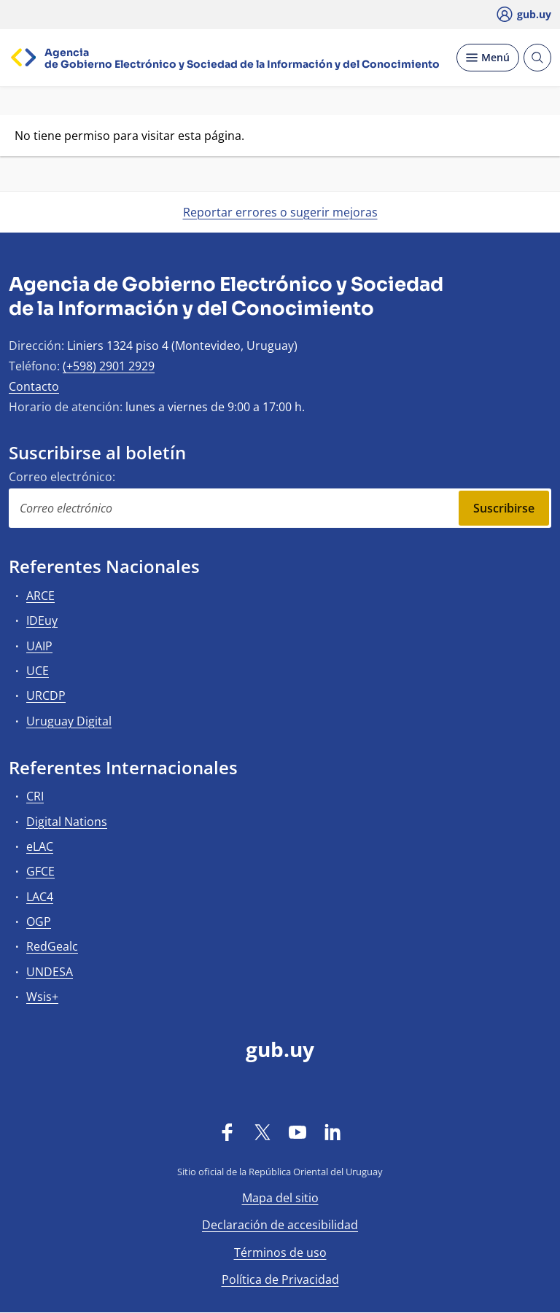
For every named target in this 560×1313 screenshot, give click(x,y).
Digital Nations (66, 822)
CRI (35, 796)
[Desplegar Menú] (487, 57)
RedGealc (52, 946)
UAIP (39, 646)
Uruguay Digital (69, 721)
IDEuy (42, 620)
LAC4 (39, 897)
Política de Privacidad (280, 1279)
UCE (37, 671)
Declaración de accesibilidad (280, 1225)
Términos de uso (280, 1252)
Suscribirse (503, 508)
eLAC (39, 846)
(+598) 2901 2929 (109, 366)
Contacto (34, 386)
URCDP (46, 695)
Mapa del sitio (280, 1198)
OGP (38, 921)
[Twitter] (262, 1131)
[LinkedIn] (332, 1131)
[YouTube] (297, 1131)
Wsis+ (42, 997)
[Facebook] (227, 1131)
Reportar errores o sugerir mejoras (280, 212)
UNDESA (49, 972)
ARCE (40, 596)
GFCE (40, 871)
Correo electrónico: (62, 477)
